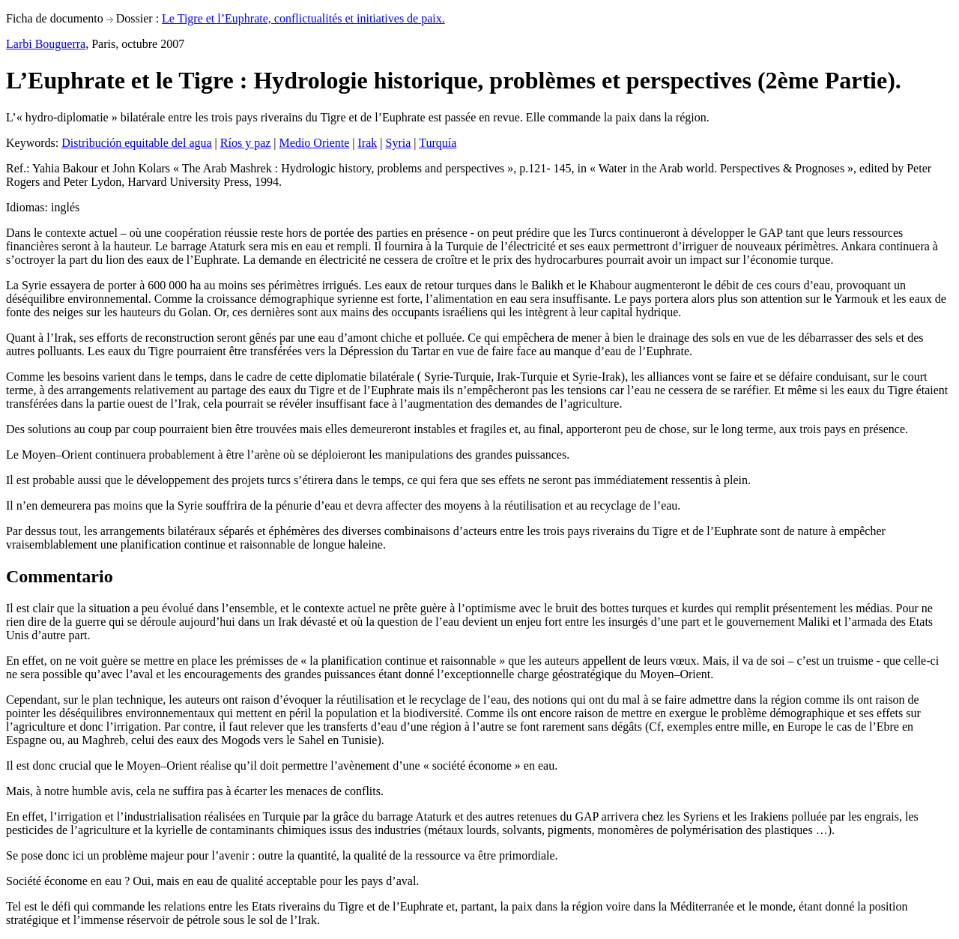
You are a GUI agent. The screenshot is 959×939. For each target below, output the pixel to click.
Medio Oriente (314, 142)
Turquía (437, 142)
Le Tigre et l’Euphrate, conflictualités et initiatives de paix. (303, 18)
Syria (398, 142)
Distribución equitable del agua (136, 142)
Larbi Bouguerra (45, 43)
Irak (368, 142)
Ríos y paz (245, 142)
